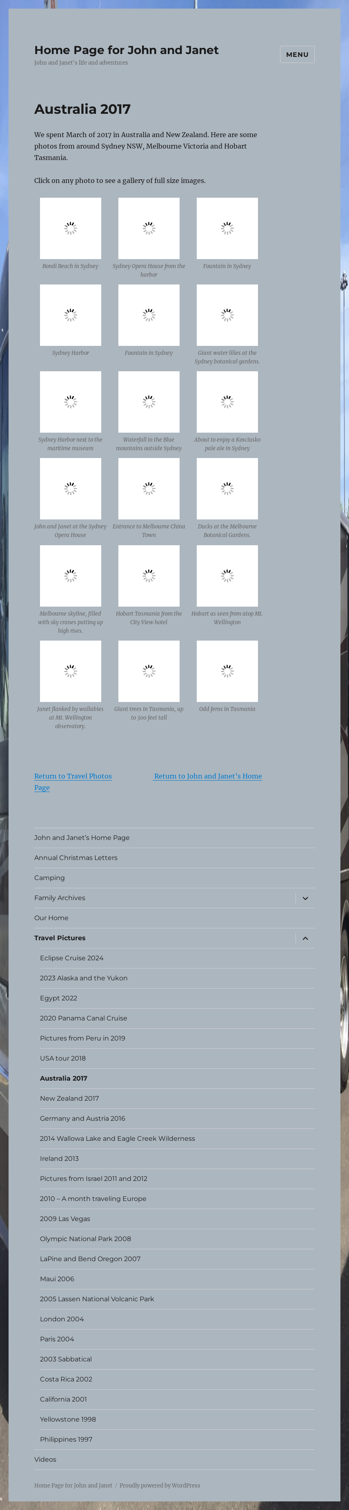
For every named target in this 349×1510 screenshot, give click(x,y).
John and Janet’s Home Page (82, 838)
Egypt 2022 (58, 998)
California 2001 (63, 1399)
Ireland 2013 (59, 1158)
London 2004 (62, 1319)
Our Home (51, 918)
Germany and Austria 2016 (82, 1118)
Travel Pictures (60, 938)
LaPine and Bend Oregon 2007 (90, 1259)
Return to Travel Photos (73, 776)
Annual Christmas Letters (76, 858)
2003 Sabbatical (66, 1359)
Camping (49, 878)
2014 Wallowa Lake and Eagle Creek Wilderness (117, 1138)
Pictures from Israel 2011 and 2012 (93, 1179)
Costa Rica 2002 (66, 1379)
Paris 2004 (57, 1339)
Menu (297, 55)
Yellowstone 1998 (68, 1419)
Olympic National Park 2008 (85, 1239)
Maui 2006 (57, 1279)
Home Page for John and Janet (126, 50)
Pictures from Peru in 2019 (82, 1038)
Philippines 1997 (66, 1439)
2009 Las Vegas (65, 1219)
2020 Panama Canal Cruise (83, 1018)
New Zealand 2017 (69, 1098)
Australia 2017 (63, 1078)
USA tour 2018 (63, 1058)
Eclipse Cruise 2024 (72, 958)
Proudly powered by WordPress (160, 1485)
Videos (45, 1459)
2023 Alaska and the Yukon (84, 978)
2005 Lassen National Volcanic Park (97, 1299)
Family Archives (59, 898)
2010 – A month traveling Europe (93, 1199)
